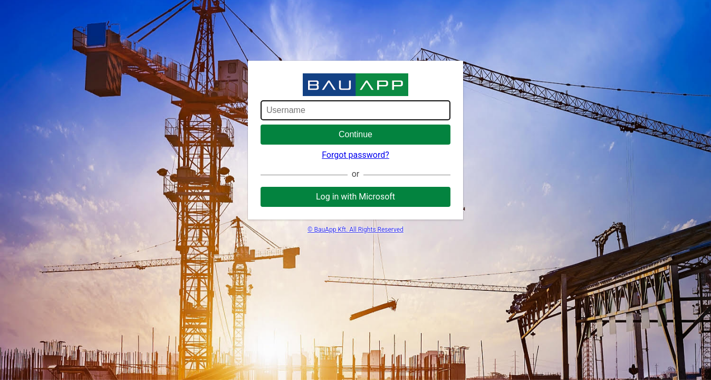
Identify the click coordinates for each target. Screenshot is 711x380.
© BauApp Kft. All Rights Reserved (355, 229)
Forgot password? (355, 155)
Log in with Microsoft (355, 197)
